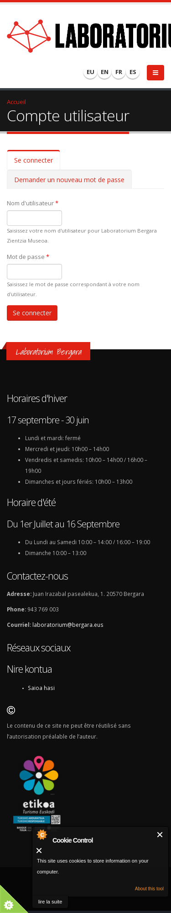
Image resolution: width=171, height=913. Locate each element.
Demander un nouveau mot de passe (69, 179)
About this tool (149, 888)
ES (133, 72)
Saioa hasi (41, 687)
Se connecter (37, 163)
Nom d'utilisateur (32, 203)
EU (90, 72)
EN (105, 72)
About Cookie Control (41, 834)
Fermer (160, 835)
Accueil (16, 102)
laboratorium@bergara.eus (68, 624)
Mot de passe (28, 257)
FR (118, 72)
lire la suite (50, 901)
